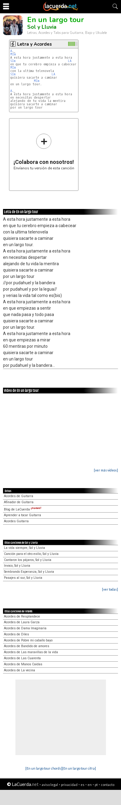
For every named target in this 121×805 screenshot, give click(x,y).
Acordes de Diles (16, 634)
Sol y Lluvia (41, 27)
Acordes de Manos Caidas (23, 664)
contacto (107, 785)
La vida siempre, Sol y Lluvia (24, 548)
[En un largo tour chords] (43, 768)
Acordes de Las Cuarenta (22, 658)
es (82, 785)
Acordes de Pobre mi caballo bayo (28, 640)
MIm (13, 54)
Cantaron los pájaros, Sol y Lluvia (27, 560)
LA (70, 61)
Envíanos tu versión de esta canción (44, 152)
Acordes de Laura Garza (22, 622)
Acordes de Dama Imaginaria (25, 628)
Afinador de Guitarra (18, 502)
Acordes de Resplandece (22, 616)
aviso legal (50, 785)
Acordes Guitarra (16, 521)
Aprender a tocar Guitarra (22, 515)
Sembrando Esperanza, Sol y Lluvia (29, 572)
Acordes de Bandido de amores (26, 646)
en (90, 785)
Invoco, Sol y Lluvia (17, 566)
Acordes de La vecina (19, 670)
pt (96, 785)
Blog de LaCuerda (22, 509)
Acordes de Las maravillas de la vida (31, 652)
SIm (12, 61)
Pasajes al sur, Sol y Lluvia (23, 578)
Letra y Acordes (34, 44)
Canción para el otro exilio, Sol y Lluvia (31, 554)
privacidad (69, 785)
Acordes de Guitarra (18, 496)
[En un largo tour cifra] (79, 768)
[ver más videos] (106, 470)
